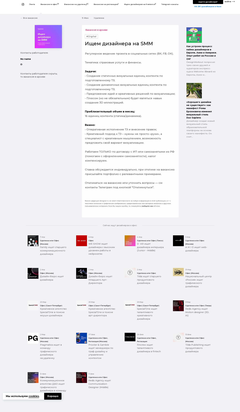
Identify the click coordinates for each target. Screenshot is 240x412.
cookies (34, 396)
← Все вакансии (29, 18)
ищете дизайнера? (208, 2)
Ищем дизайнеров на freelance (140, 4)
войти (228, 2)
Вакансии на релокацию (106, 4)
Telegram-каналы (169, 4)
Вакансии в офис (50, 4)
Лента (32, 4)
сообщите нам (147, 206)
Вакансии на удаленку (76, 4)
